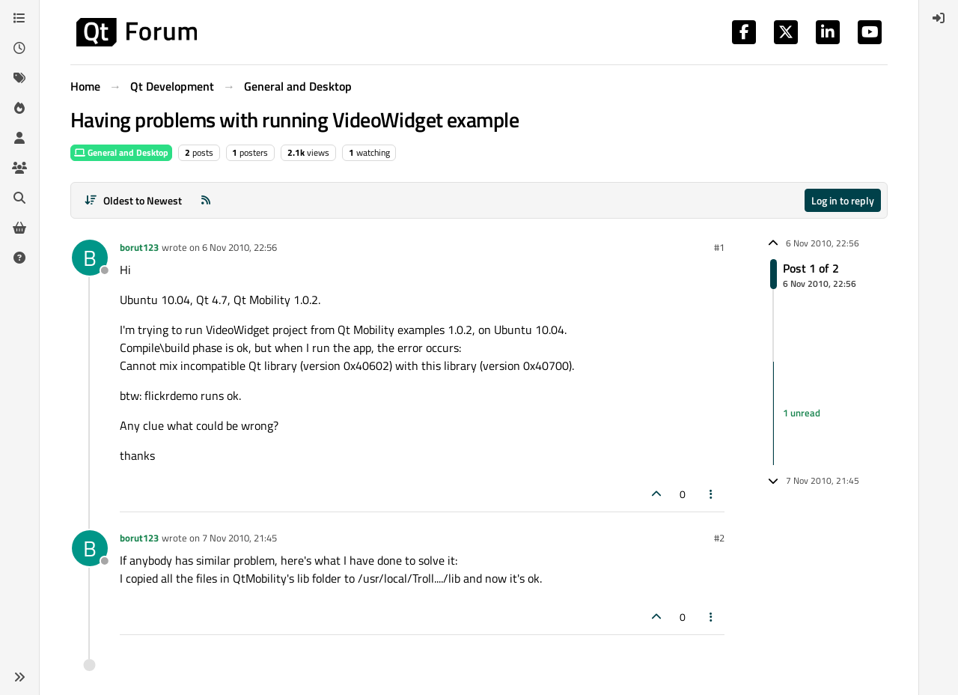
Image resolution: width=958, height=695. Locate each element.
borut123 (139, 247)
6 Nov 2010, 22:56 (239, 247)
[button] (19, 677)
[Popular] (19, 108)
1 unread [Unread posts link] (801, 412)
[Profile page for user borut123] (90, 258)
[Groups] (19, 168)
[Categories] (19, 18)
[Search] (19, 198)
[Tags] (19, 78)
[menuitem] (938, 18)
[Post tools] (711, 494)
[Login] (938, 18)
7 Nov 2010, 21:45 (239, 537)
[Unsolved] (19, 258)
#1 (719, 247)
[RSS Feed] (206, 200)
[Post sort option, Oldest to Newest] (133, 200)
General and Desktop (121, 152)
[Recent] (19, 48)
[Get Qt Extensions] (19, 228)
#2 (719, 537)
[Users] (19, 138)
